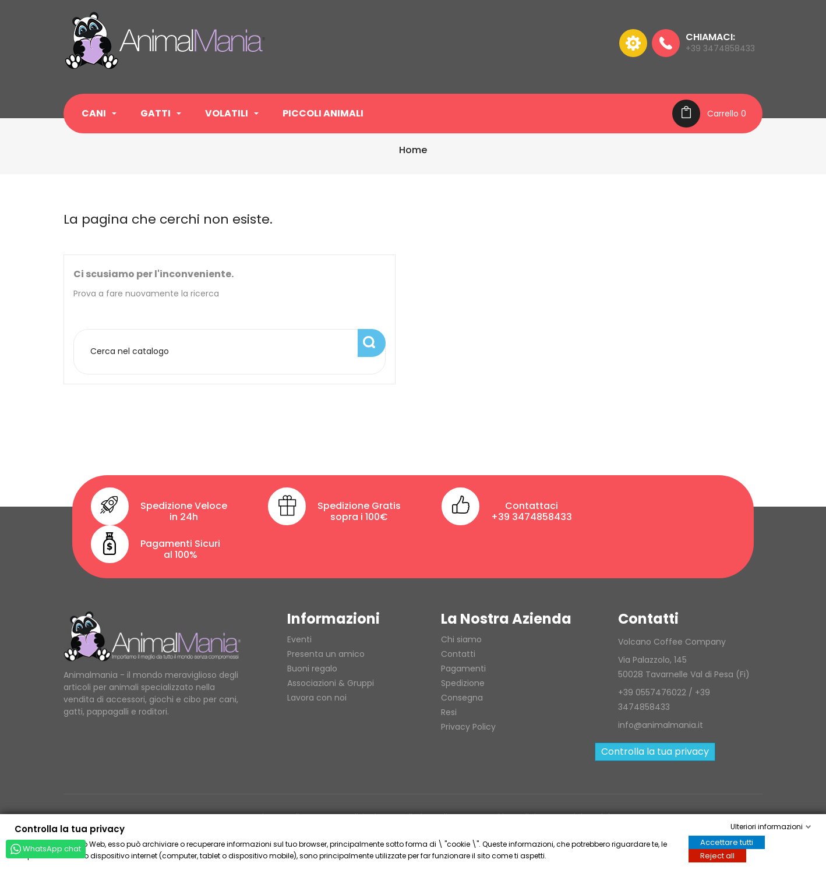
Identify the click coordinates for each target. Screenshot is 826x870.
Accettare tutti (726, 841)
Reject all (717, 855)
